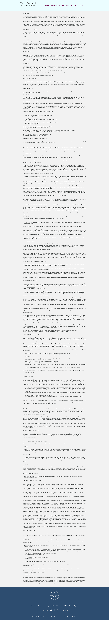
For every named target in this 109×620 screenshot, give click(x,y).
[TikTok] (54, 610)
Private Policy (62, 616)
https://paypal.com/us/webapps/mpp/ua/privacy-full (53, 72)
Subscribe (45, 610)
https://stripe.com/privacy (47, 75)
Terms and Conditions (72, 616)
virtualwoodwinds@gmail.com (29, 202)
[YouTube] (58, 610)
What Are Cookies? (31, 287)
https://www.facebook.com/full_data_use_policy (57, 331)
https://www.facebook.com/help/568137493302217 (65, 330)
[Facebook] (51, 610)
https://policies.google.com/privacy (49, 327)
